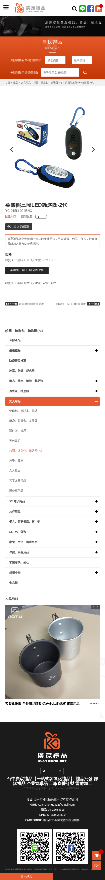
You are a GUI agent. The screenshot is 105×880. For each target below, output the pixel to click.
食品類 (13, 582)
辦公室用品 (16, 490)
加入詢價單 (21, 226)
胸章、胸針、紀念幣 (22, 370)
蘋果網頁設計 (73, 788)
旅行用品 (14, 511)
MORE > (94, 703)
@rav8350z (58, 814)
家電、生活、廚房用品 (23, 542)
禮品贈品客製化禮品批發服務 (61, 820)
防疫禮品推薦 (17, 360)
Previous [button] (9, 149)
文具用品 (26, 82)
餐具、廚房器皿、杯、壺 (24, 521)
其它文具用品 (17, 480)
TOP (97, 865)
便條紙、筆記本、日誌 (23, 410)
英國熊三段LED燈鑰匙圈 (77, 303)
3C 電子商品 (17, 501)
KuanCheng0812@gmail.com (56, 804)
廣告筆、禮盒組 (19, 391)
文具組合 (14, 470)
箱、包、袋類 (17, 531)
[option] (52, 149)
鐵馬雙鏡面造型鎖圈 (24, 303)
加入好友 (26, 876)
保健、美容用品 (19, 552)
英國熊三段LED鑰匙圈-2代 (27, 270)
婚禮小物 (14, 572)
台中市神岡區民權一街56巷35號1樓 (56, 799)
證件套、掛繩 (17, 430)
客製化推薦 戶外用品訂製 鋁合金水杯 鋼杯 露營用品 (42, 703)
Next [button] (95, 149)
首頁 (7, 82)
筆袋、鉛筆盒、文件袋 (23, 420)
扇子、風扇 (16, 460)
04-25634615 (56, 809)
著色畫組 (14, 440)
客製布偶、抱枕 (19, 562)
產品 (15, 82)
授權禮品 (14, 350)
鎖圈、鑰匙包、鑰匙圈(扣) (48, 82)
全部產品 (14, 340)
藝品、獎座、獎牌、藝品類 (26, 380)
